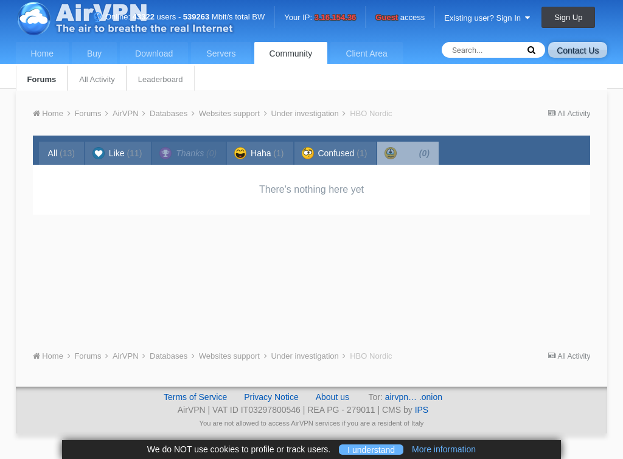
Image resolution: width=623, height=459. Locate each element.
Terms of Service (195, 397)
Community (291, 53)
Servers (220, 53)
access (400, 17)
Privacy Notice (271, 397)
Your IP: (320, 17)
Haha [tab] (259, 153)
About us (332, 397)
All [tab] (61, 153)
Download (154, 53)
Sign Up (568, 17)
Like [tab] (117, 153)
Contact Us (578, 50)
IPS (422, 410)
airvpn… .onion (413, 397)
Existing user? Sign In (487, 17)
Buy (94, 53)
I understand (371, 449)
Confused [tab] (334, 153)
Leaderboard (160, 79)
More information (444, 449)
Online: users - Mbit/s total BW (179, 16)
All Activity (97, 79)
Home (42, 53)
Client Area (366, 53)
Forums (42, 79)
